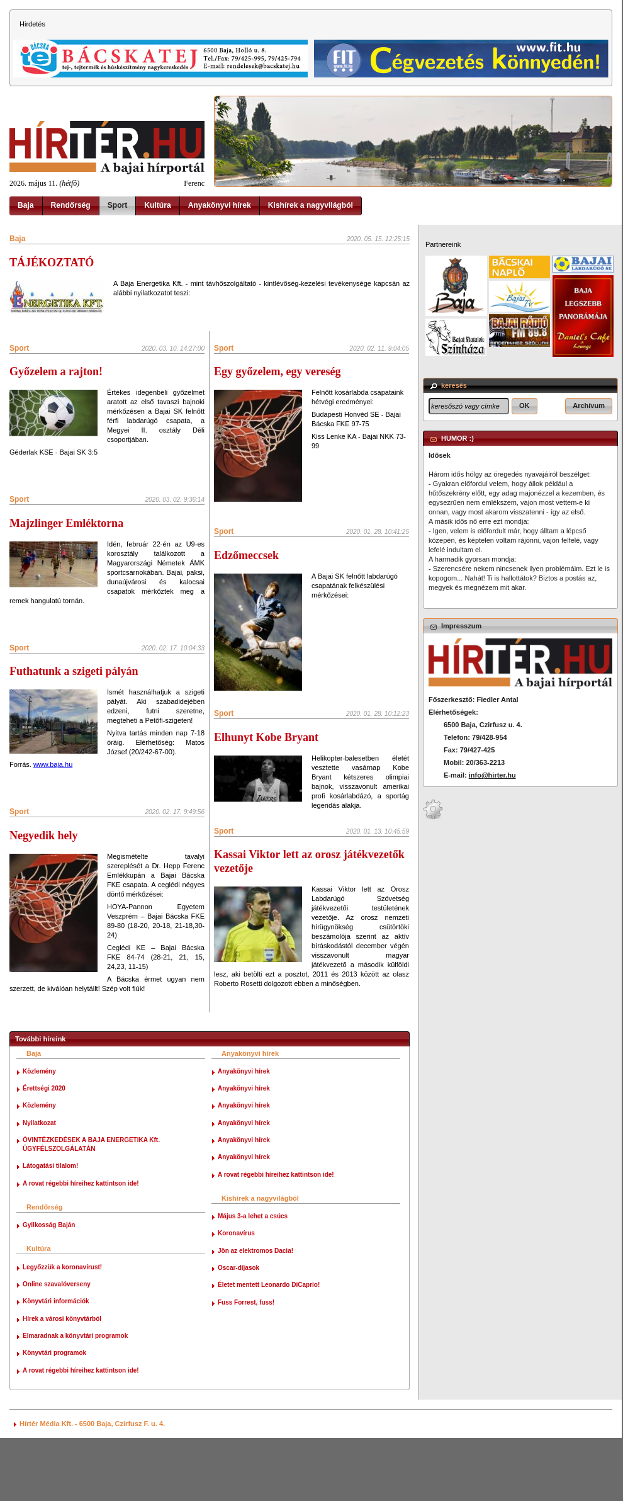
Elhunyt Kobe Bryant (266, 780)
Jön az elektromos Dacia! (255, 1313)
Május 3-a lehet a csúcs (253, 1279)
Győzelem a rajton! (56, 371)
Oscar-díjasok (238, 1330)
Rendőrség (71, 205)
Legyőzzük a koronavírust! (62, 1329)
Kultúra (157, 205)
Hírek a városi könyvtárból (62, 1381)
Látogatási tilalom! (50, 1228)
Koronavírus (236, 1296)
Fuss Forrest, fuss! (246, 1364)
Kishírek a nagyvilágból (310, 205)
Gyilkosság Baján (49, 1287)
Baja (26, 205)
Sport (118, 205)
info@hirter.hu (492, 775)
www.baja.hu (52, 764)
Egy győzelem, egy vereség (277, 371)
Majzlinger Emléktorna (66, 523)
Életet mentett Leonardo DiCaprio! (269, 1347)
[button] (524, 406)
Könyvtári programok (54, 1415)
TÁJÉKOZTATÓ (51, 262)
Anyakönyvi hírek (219, 205)
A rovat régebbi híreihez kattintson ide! (81, 1245)
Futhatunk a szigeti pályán (73, 671)
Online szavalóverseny (57, 1347)
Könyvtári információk (56, 1364)
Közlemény (39, 1133)
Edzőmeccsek (246, 576)
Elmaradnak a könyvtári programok (75, 1398)
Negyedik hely (43, 835)
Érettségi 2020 (44, 1151)
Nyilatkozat (39, 1185)
